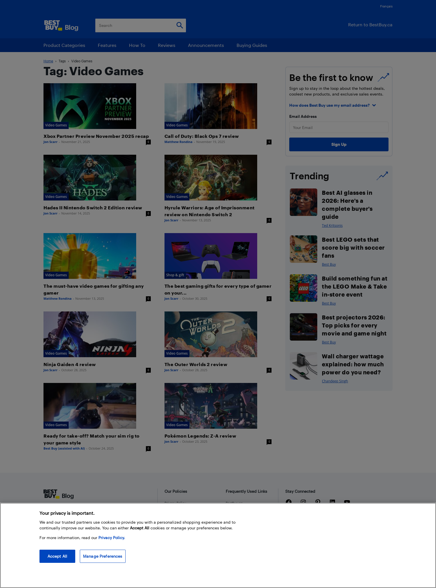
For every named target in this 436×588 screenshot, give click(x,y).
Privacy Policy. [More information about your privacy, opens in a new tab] (111, 537)
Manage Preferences (102, 556)
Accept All (57, 556)
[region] (218, 545)
